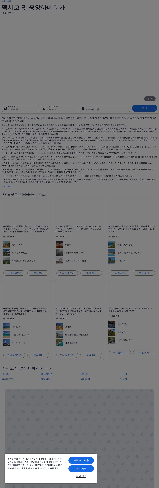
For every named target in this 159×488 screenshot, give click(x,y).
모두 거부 (81, 468)
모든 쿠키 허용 (81, 460)
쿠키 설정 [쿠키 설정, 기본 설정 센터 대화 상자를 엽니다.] (81, 476)
